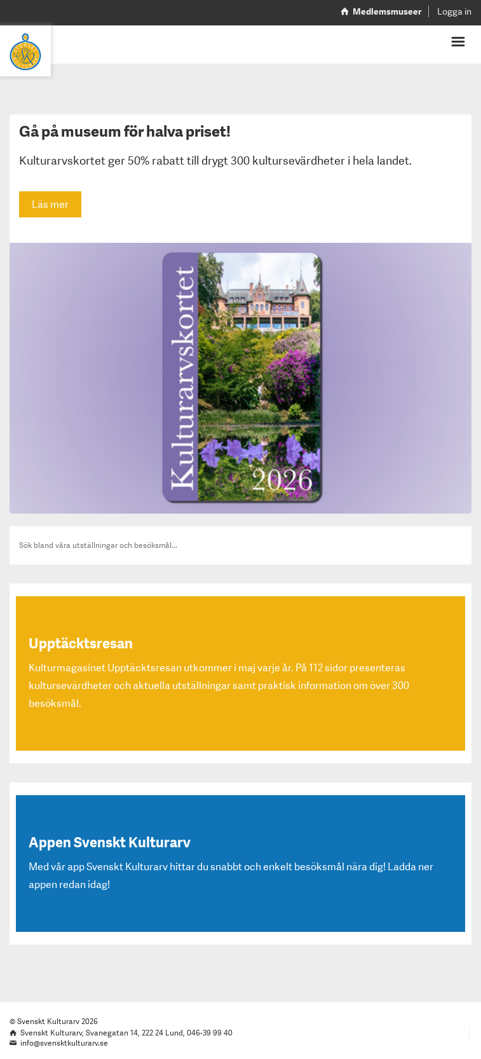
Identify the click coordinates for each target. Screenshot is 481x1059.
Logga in (454, 11)
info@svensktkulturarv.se (64, 1043)
